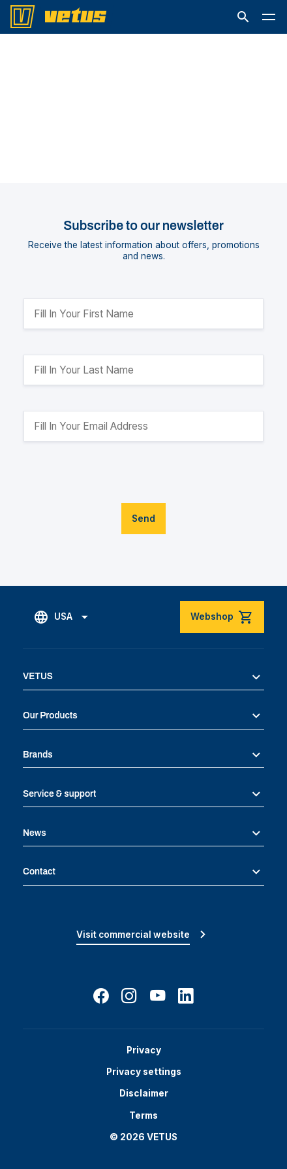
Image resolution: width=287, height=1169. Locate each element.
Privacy (144, 1050)
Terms (143, 1115)
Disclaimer (143, 1093)
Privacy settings (143, 1071)
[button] (243, 17)
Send (143, 518)
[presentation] (122, 477)
